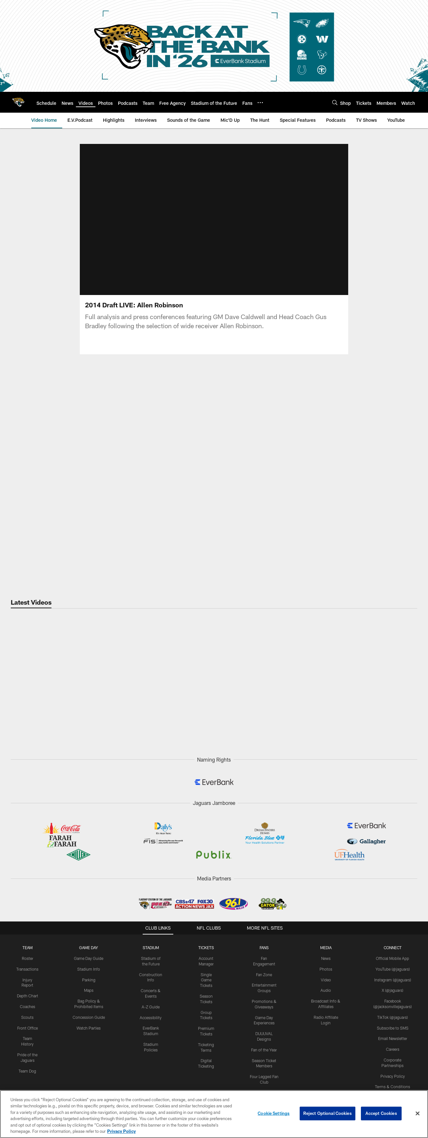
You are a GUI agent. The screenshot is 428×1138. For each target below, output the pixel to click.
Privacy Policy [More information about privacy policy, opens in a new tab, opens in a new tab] (121, 1131)
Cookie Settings (274, 1113)
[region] (214, 1114)
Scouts (27, 1017)
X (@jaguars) (392, 990)
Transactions (27, 969)
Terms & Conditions (392, 1086)
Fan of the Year (264, 1049)
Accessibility (151, 1017)
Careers (392, 1049)
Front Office (27, 1028)
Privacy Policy (392, 1076)
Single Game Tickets (206, 980)
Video (326, 979)
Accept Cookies (381, 1113)
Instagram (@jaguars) (392, 979)
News (326, 958)
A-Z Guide (151, 1007)
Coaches (27, 1006)
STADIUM (151, 947)
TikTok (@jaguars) (392, 1017)
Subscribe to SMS (392, 1028)
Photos (326, 969)
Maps (88, 990)
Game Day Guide (88, 958)
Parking (88, 979)
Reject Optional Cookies (327, 1113)
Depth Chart (27, 995)
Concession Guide (89, 1017)
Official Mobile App (392, 958)
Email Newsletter (392, 1038)
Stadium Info (88, 969)
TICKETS (206, 947)
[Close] (417, 1113)
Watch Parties (89, 1028)
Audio (326, 990)
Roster (27, 958)
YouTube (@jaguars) (393, 969)
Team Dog (27, 1071)
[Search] (334, 102)
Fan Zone (264, 974)
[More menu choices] (260, 102)
